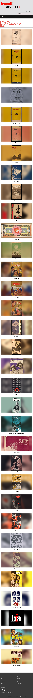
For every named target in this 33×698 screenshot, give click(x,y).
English (30, 11)
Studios (2, 683)
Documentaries (19, 678)
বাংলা (27, 11)
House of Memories (20, 681)
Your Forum (3, 681)
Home (2, 676)
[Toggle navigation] (2, 16)
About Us (2, 678)
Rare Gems (19, 676)
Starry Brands (19, 683)
